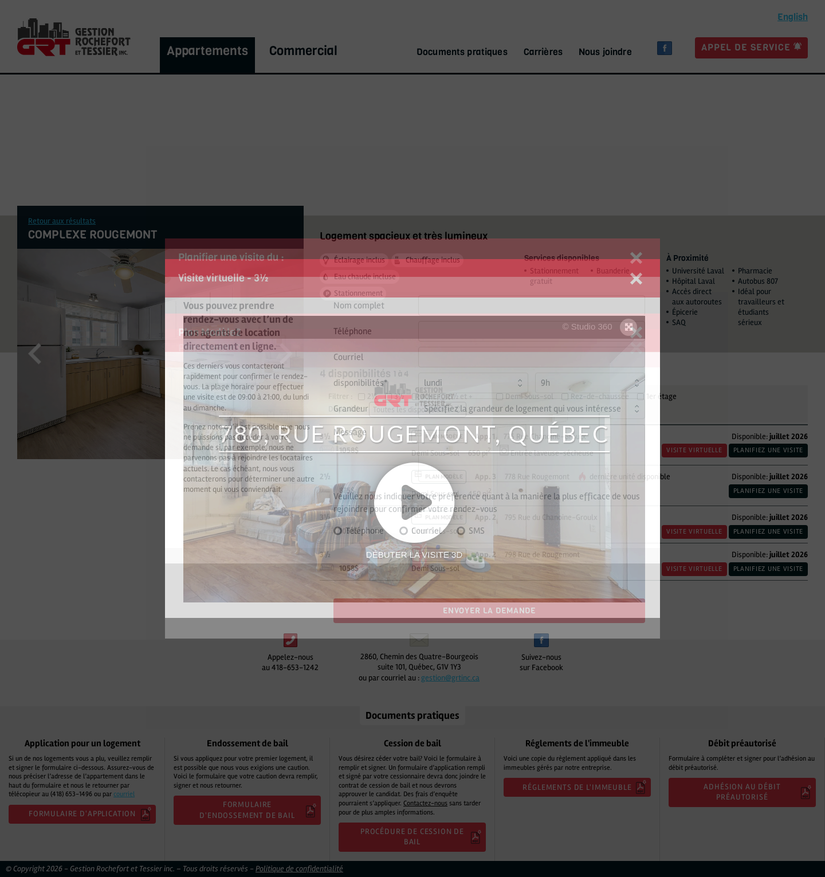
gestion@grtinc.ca (450, 678)
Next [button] (286, 354)
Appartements (207, 50)
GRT (74, 37)
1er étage (661, 396)
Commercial (303, 50)
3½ (399, 396)
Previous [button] (34, 354)
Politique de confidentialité (299, 869)
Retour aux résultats (62, 221)
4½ (426, 396)
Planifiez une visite (768, 450)
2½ (372, 396)
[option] (160, 354)
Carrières (543, 52)
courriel (124, 794)
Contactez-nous (425, 803)
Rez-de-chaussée (600, 396)
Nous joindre (605, 52)
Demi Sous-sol (529, 396)
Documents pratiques (462, 52)
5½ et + (461, 396)
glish (792, 17)
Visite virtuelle (694, 450)
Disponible (345, 409)
